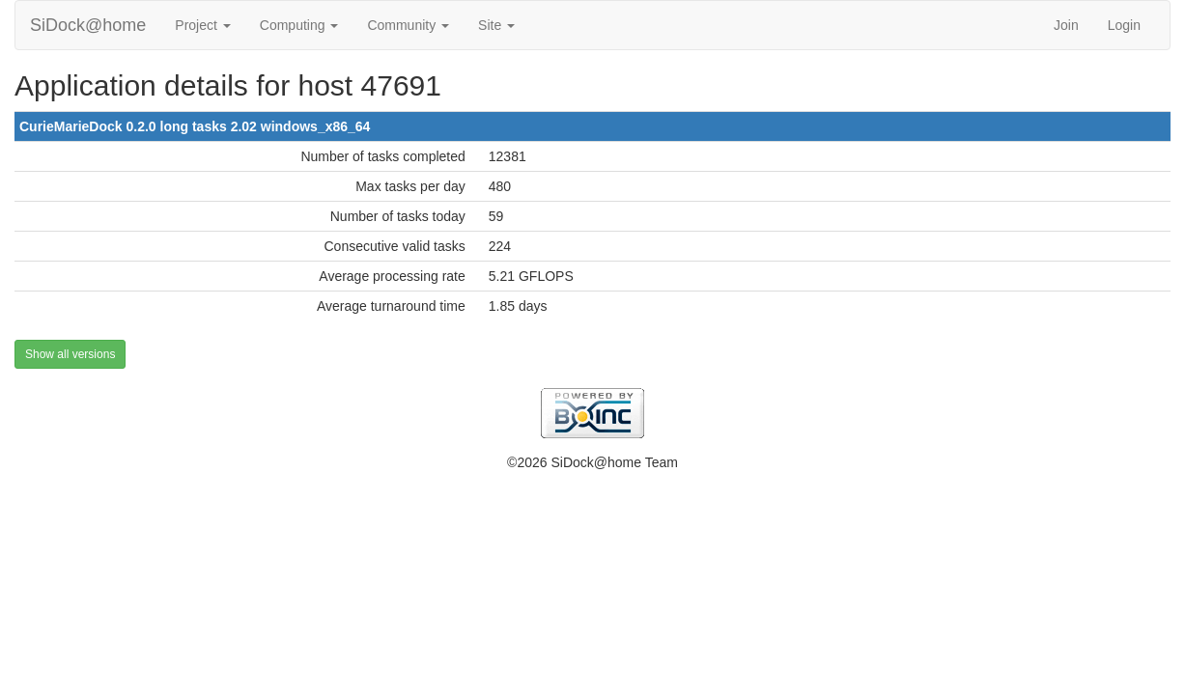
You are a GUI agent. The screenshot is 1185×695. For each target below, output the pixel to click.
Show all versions (70, 354)
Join (1066, 25)
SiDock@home (88, 25)
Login (1124, 25)
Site (496, 25)
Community (408, 25)
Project (202, 25)
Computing (299, 25)
